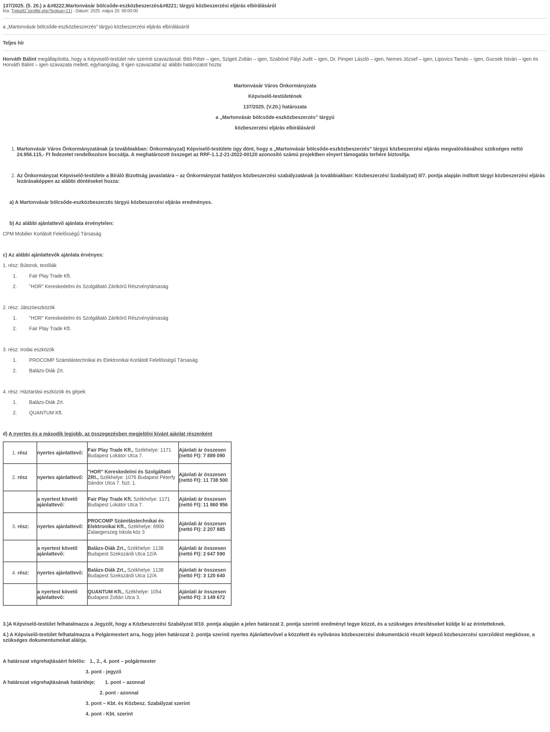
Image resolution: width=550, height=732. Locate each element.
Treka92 (19, 10)
